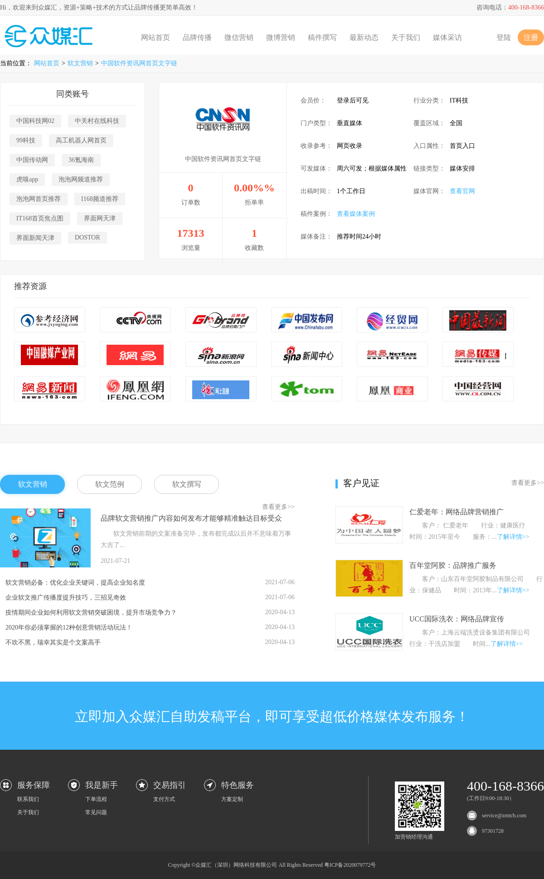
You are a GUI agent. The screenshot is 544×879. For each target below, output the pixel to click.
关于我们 (405, 37)
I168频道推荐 (99, 198)
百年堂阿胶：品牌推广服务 (452, 565)
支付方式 (164, 799)
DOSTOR (87, 237)
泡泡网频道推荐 (80, 179)
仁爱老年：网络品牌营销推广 (456, 512)
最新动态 (364, 37)
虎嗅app (27, 179)
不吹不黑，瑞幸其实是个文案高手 (53, 642)
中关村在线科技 (97, 120)
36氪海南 (81, 159)
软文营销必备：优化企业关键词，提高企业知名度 (75, 582)
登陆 (503, 37)
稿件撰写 (322, 37)
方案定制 (232, 799)
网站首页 (155, 37)
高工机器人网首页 (81, 140)
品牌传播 (197, 37)
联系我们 (28, 799)
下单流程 (96, 799)
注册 (531, 37)
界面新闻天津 (35, 237)
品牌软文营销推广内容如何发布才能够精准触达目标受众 (191, 518)
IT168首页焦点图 (39, 218)
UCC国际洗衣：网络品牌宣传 (456, 619)
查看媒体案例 (356, 213)
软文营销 (80, 63)
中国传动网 (32, 159)
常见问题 (96, 812)
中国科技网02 (35, 120)
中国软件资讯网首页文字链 (139, 63)
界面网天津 (100, 218)
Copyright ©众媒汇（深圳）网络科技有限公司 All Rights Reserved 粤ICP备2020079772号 (272, 865)
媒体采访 (447, 37)
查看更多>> (278, 506)
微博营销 (280, 37)
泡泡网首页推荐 (38, 198)
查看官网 (462, 191)
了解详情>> (513, 536)
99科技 (25, 140)
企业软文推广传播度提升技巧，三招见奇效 (65, 597)
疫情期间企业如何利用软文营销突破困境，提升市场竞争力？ (91, 612)
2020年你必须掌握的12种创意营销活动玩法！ (68, 627)
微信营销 (238, 37)
